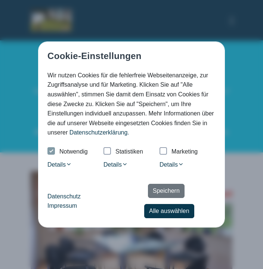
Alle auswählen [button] (169, 211)
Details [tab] (59, 164)
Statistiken (123, 152)
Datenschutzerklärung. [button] (99, 132)
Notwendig (67, 152)
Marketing (179, 152)
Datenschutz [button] (64, 196)
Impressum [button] (62, 205)
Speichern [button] (166, 191)
